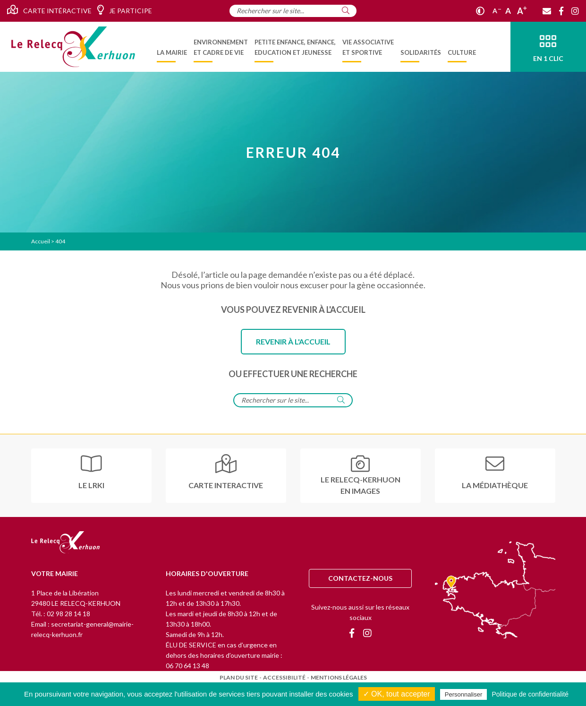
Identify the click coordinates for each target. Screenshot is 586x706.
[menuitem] (171, 47)
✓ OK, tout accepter (396, 694)
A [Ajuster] (508, 11)
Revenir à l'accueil (293, 341)
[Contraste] (480, 11)
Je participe (124, 10)
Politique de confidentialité (530, 694)
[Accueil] (73, 46)
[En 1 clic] (548, 47)
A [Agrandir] (522, 11)
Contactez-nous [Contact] (360, 578)
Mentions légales (339, 677)
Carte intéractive (49, 10)
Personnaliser (464, 694)
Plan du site (239, 677)
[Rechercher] (345, 10)
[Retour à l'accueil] (65, 543)
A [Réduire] (497, 11)
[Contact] (547, 11)
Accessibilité (284, 677)
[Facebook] (561, 11)
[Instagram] (575, 11)
